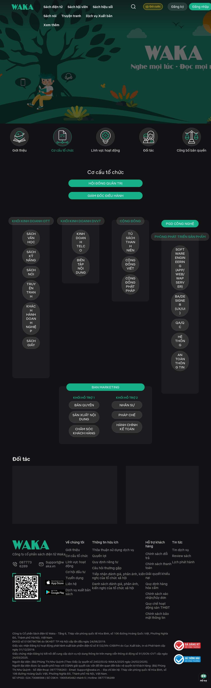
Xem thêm (51, 25)
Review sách (181, 556)
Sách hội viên (78, 7)
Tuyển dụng (74, 578)
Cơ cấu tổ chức (77, 556)
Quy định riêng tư (105, 562)
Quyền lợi (99, 556)
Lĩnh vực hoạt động (76, 564)
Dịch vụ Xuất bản (99, 16)
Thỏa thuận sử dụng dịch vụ (113, 550)
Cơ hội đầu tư (75, 572)
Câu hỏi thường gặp (107, 568)
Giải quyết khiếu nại (157, 576)
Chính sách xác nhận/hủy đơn (156, 596)
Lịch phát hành (183, 562)
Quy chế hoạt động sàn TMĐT (157, 606)
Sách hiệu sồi (103, 7)
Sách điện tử (53, 7)
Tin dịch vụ (180, 550)
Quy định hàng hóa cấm (156, 586)
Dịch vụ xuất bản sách (78, 592)
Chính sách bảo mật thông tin (157, 616)
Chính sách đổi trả (156, 556)
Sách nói (49, 16)
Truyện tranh (71, 16)
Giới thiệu (73, 550)
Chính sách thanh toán (158, 566)
